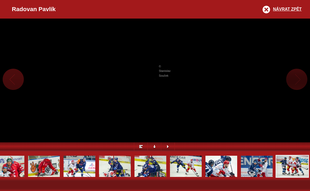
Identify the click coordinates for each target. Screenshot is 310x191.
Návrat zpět (287, 9)
